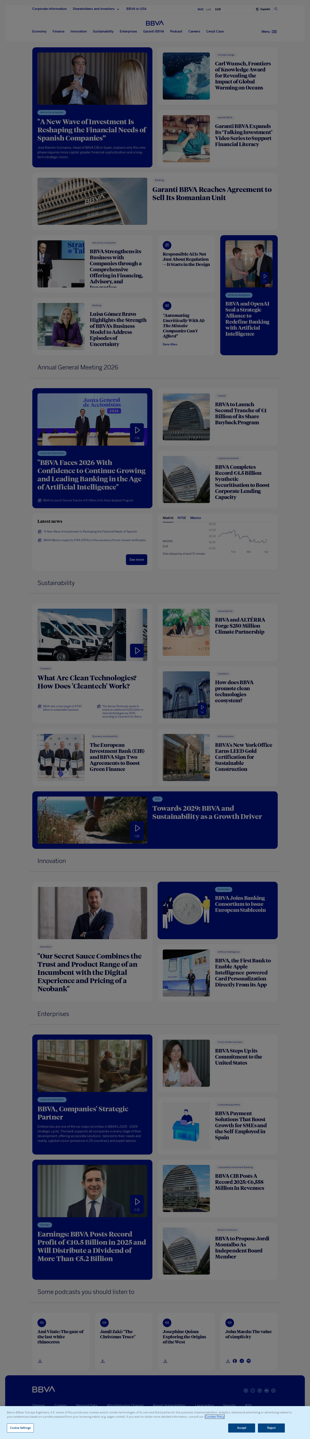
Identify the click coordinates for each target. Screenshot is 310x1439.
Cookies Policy (214, 1416)
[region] (155, 1422)
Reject (271, 1428)
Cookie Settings (20, 1428)
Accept (241, 1428)
